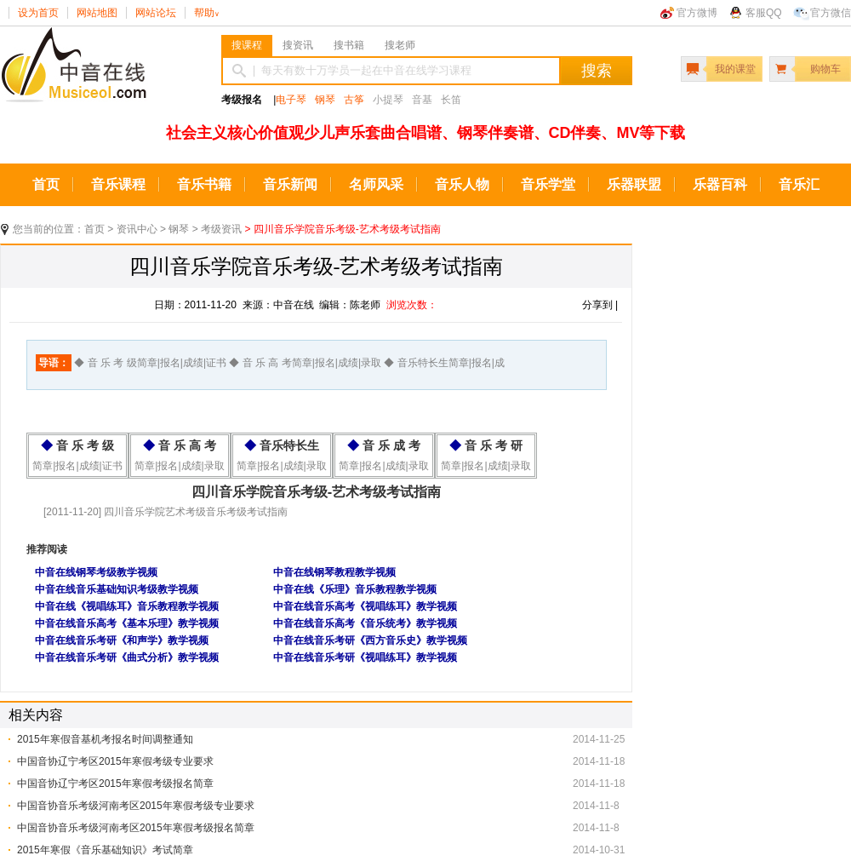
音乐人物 (462, 184)
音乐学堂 (548, 184)
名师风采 (376, 184)
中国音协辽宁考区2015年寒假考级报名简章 (115, 783)
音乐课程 (118, 184)
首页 (46, 184)
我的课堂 (735, 69)
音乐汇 (799, 184)
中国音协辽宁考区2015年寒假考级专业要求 (115, 761)
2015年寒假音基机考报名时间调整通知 (105, 739)
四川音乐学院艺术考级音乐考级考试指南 (194, 512)
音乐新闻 (290, 184)
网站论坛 (155, 13)
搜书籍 (349, 45)
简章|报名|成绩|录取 (179, 466)
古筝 (354, 100)
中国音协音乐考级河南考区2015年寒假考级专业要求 (135, 806)
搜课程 (246, 45)
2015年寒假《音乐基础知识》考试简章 (105, 850)
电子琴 (291, 100)
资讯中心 (137, 229)
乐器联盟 (634, 184)
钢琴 (325, 100)
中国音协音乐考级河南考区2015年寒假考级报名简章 (135, 828)
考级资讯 (221, 229)
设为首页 (38, 13)
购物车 (825, 69)
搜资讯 (298, 45)
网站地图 (97, 13)
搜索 (596, 70)
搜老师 (400, 45)
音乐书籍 (204, 184)
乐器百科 (720, 184)
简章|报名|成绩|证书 (77, 466)
